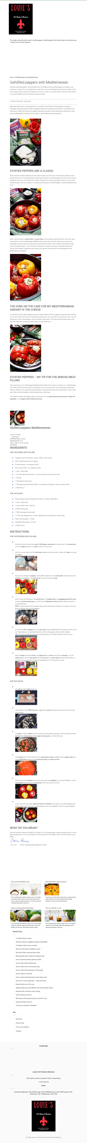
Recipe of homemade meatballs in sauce (28, 949)
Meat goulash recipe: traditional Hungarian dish (30, 956)
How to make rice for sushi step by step (28, 966)
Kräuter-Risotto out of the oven (25, 984)
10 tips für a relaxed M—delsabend (26, 1005)
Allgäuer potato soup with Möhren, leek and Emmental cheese (34, 988)
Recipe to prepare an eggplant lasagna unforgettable (31, 942)
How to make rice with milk (24, 973)
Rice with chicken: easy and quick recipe (28, 952)
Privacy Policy (20, 1023)
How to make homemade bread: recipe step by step (31, 977)
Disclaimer (19, 1019)
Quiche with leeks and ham (24, 1002)
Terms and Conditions (22, 1027)
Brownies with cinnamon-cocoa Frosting (28, 991)
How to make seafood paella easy (26, 963)
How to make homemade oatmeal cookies (28, 959)
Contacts (18, 1031)
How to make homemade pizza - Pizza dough (29, 970)
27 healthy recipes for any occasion (26, 945)
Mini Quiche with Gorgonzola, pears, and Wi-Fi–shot (31, 998)
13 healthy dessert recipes (24, 938)
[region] (43, 59)
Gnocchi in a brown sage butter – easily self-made (31, 981)
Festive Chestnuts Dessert (24, 995)
